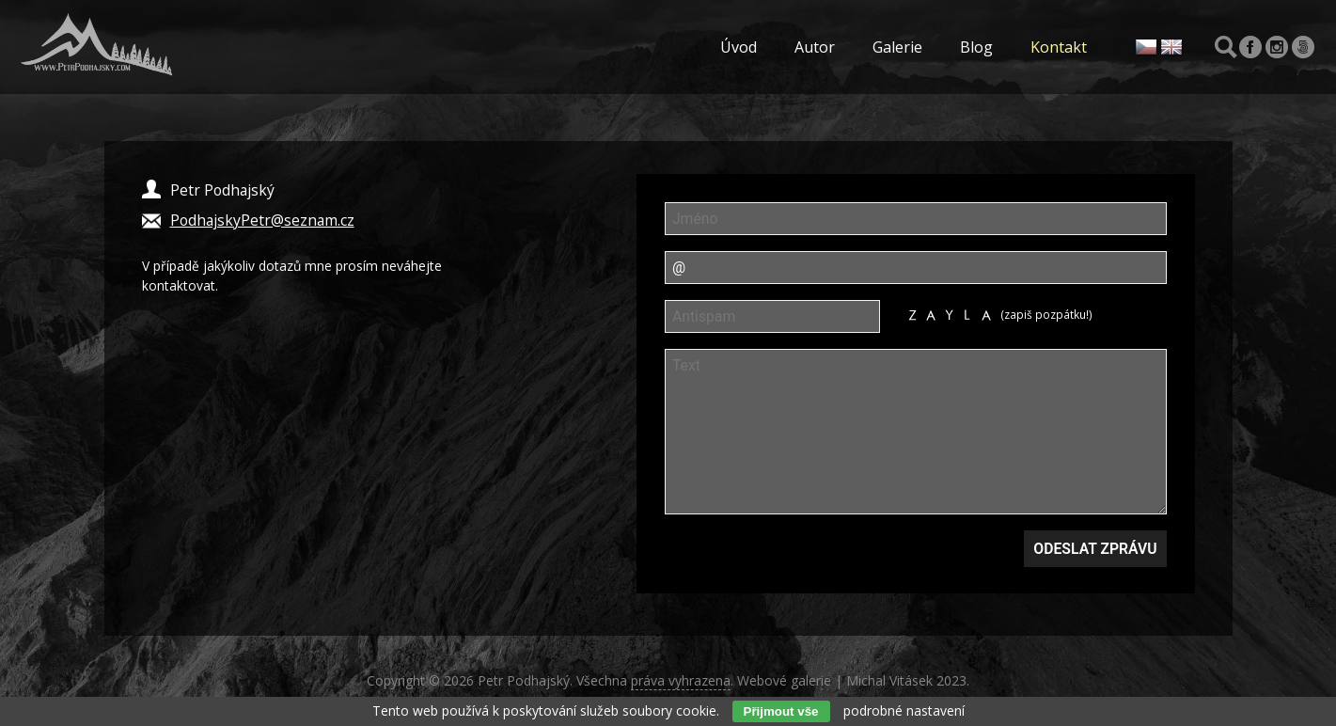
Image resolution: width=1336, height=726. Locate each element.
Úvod (738, 47)
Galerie (897, 47)
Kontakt (1058, 47)
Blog (976, 47)
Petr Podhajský (524, 680)
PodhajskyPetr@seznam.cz (262, 220)
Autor (814, 47)
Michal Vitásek (889, 680)
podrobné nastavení (904, 710)
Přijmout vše (781, 711)
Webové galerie (784, 680)
